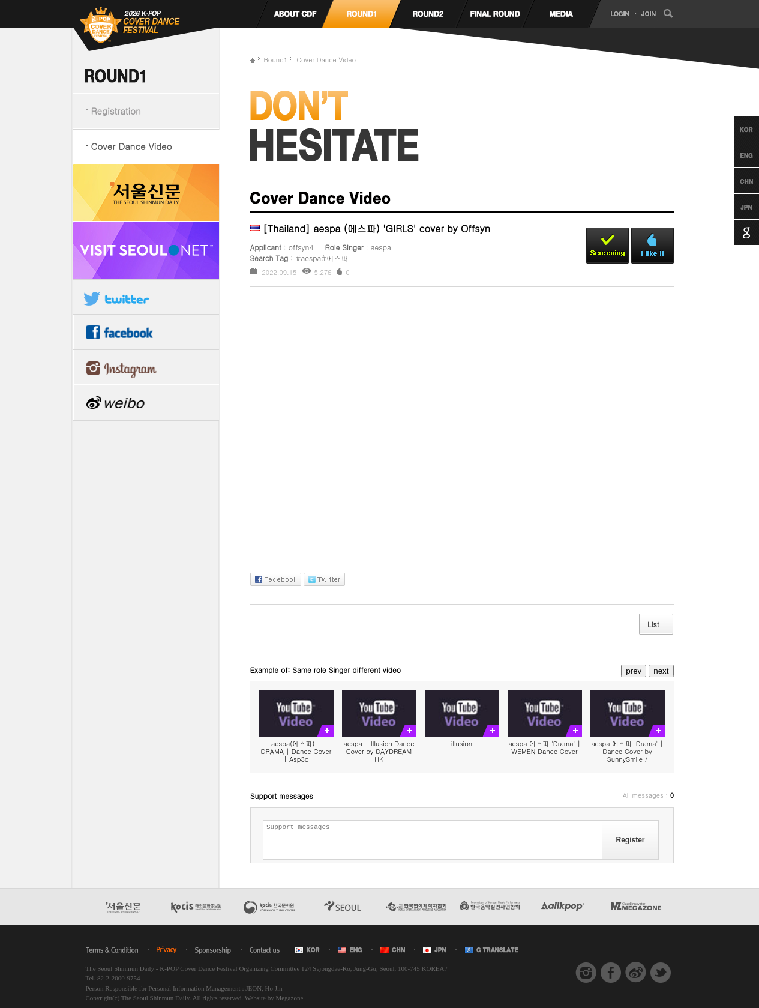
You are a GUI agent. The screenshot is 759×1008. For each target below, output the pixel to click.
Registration (116, 110)
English (735, 154)
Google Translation (735, 232)
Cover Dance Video (131, 146)
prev (633, 670)
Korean (735, 129)
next (660, 670)
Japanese (735, 206)
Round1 (276, 59)
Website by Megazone (274, 997)
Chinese (735, 180)
